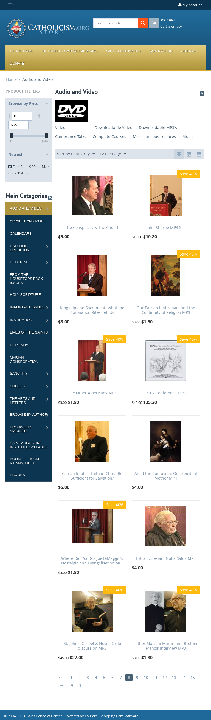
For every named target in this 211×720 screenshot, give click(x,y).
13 (174, 677)
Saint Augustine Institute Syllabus (29, 445)
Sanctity (18, 373)
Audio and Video (26, 208)
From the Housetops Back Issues (26, 278)
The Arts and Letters (23, 401)
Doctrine (19, 262)
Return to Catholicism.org (70, 51)
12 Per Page (113, 154)
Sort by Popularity (76, 154)
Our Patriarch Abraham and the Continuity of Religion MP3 (166, 310)
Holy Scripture (25, 294)
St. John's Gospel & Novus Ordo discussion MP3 (92, 646)
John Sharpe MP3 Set (166, 227)
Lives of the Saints (29, 332)
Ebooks (17, 475)
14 (183, 677)
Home (11, 79)
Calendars (21, 233)
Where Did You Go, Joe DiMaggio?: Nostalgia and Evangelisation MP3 (92, 561)
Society (18, 386)
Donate (17, 63)
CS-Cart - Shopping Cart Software (111, 715)
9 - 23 (76, 685)
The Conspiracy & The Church (92, 227)
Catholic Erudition (20, 248)
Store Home (22, 51)
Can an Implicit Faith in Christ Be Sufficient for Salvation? (92, 476)
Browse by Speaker (21, 429)
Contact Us (161, 51)
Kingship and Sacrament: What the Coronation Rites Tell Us (92, 310)
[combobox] (115, 23)
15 (192, 677)
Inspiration (21, 320)
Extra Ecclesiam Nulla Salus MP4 (166, 558)
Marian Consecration (24, 359)
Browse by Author (28, 414)
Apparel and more (28, 221)
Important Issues (27, 307)
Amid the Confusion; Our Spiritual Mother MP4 (165, 476)
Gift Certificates (123, 51)
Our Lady (19, 345)
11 (155, 677)
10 (146, 677)
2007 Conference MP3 (166, 393)
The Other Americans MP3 (92, 393)
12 (164, 677)
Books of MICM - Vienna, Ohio (25, 461)
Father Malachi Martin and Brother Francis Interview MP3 (166, 646)
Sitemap (189, 51)
